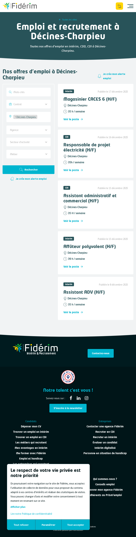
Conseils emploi (105, 484)
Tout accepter (75, 524)
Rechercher (28, 169)
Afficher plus (18, 506)
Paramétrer (48, 524)
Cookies (92, 526)
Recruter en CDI (105, 431)
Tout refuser (21, 524)
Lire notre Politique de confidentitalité (31, 513)
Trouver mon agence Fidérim (105, 489)
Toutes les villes (68, 19)
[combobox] (28, 117)
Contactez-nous (100, 353)
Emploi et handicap (31, 458)
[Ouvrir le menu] (130, 6)
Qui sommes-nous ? (105, 478)
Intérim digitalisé (105, 447)
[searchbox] (39, 116)
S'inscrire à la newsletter (68, 408)
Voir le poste (73, 119)
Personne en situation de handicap (105, 453)
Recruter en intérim (105, 437)
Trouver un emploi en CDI (31, 437)
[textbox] (27, 154)
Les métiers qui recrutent (31, 442)
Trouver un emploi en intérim (31, 431)
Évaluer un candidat (105, 442)
